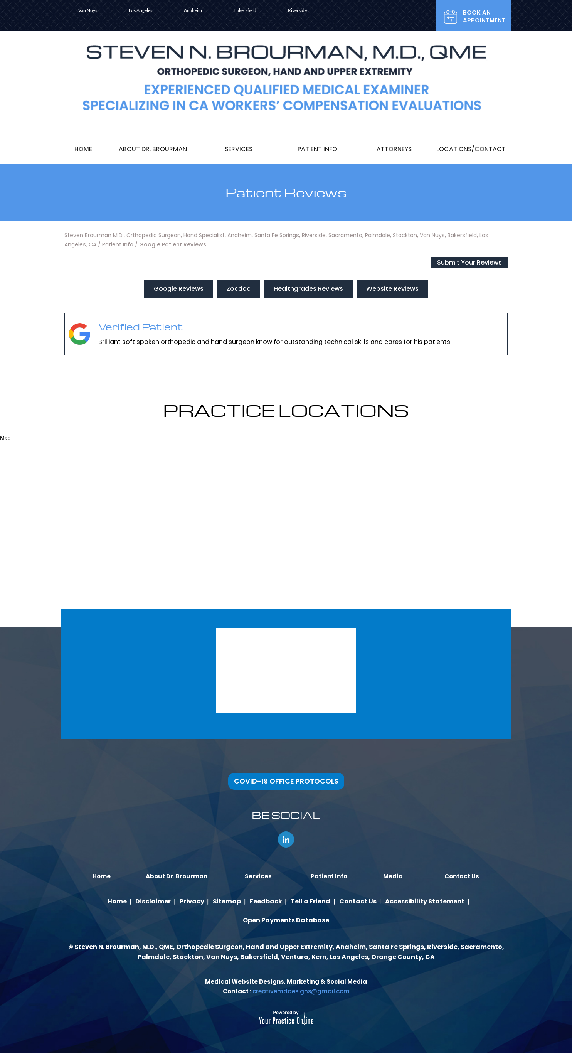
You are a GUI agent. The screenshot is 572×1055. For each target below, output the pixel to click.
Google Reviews (179, 288)
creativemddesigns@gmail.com (301, 993)
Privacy (193, 902)
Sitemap (228, 902)
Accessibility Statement (421, 902)
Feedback (265, 902)
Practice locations (286, 410)
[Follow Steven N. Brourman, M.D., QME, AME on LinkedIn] (286, 839)
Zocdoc (239, 288)
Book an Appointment (484, 16)
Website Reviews (392, 288)
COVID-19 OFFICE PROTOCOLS (286, 781)
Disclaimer (155, 902)
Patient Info (117, 244)
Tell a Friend (309, 902)
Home (120, 902)
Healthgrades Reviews (308, 288)
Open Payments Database (286, 922)
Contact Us (355, 902)
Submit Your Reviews (469, 262)
